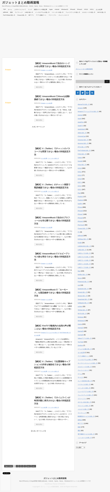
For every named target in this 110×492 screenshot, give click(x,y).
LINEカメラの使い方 (84, 253)
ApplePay (81, 122)
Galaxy (80, 157)
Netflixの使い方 (82, 274)
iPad (79, 193)
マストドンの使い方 (84, 406)
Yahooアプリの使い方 (85, 338)
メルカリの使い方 (83, 409)
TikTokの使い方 (82, 310)
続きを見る (39, 87)
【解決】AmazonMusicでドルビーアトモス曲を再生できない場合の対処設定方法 (52, 256)
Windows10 (64, 9)
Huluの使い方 (82, 164)
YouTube (80, 342)
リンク (30, 9)
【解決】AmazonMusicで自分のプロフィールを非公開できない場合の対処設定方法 (52, 220)
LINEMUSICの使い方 (84, 246)
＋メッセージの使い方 (85, 437)
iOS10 (86, 9)
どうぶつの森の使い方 (85, 349)
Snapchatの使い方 (83, 299)
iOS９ (79, 189)
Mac (79, 271)
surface (80, 306)
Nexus (80, 278)
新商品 (80, 420)
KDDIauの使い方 (83, 239)
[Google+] (87, 93)
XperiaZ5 (80, 331)
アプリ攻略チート (41, 15)
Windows (80, 317)
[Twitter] (83, 93)
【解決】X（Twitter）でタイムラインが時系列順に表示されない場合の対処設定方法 (52, 400)
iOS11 (92, 9)
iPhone (80, 207)
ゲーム (80, 374)
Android (57, 9)
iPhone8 (72, 9)
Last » (33, 466)
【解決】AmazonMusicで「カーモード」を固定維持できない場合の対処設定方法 (52, 293)
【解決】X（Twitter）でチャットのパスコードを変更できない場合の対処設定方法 (52, 151)
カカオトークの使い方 (88, 12)
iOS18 (80, 179)
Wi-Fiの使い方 (101, 12)
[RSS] (92, 93)
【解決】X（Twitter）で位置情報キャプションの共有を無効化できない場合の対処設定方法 (52, 364)
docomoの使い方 (83, 143)
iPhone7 (80, 214)
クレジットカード (64, 15)
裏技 (79, 430)
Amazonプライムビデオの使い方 (50, 332)
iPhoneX (79, 9)
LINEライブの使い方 (84, 267)
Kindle (80, 242)
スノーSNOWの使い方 (85, 381)
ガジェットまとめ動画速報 (20, 2)
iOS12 (80, 175)
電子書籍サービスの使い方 (86, 434)
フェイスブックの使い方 (73, 12)
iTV (79, 232)
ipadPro (80, 203)
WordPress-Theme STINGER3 (55, 484)
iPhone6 (80, 211)
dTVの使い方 (82, 147)
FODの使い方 (82, 154)
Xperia (80, 324)
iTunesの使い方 (21, 15)
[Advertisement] (19, 37)
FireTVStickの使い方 (9, 15)
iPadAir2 (80, 196)
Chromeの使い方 (83, 140)
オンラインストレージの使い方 (87, 363)
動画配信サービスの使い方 (86, 416)
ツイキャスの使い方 (84, 384)
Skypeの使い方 (82, 296)
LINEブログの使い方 (84, 257)
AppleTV (80, 125)
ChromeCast (82, 136)
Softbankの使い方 (83, 303)
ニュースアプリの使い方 (85, 391)
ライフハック (19, 12)
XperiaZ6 (80, 335)
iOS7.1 (80, 182)
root (79, 285)
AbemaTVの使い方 (84, 104)
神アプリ (31, 15)
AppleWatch (81, 129)
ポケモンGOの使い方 (84, 402)
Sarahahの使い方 (83, 289)
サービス (80, 377)
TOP (4, 9)
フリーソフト (52, 15)
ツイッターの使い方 (57, 12)
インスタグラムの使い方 (42, 12)
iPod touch (81, 225)
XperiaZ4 (80, 328)
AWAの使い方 (82, 133)
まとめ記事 (99, 9)
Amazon (43, 70)
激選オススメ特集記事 (40, 9)
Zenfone (80, 345)
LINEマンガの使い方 (84, 264)
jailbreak (5, 12)
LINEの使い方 (29, 12)
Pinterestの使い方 (83, 281)
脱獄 (11, 12)
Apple (51, 9)
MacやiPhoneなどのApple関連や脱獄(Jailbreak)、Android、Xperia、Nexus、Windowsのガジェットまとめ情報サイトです (55, 481)
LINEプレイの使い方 (84, 260)
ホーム (10, 9)
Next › (28, 466)
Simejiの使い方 (82, 292)
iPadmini (80, 200)
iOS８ (79, 186)
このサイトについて (20, 9)
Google (80, 161)
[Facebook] (78, 93)
